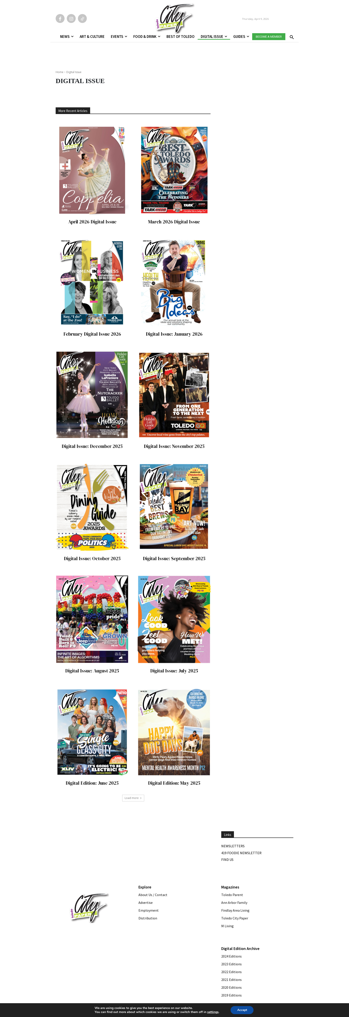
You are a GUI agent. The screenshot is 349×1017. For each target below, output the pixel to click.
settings (212, 1012)
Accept (242, 1010)
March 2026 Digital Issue (174, 222)
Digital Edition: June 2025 (92, 783)
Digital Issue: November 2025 (174, 446)
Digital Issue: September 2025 (174, 558)
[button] (291, 36)
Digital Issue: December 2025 (92, 446)
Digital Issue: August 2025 (92, 671)
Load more (133, 798)
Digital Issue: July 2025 (174, 671)
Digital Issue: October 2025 (92, 558)
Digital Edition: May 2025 (174, 783)
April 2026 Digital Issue (92, 222)
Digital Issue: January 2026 (174, 334)
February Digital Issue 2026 (92, 334)
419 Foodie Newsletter (241, 853)
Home (59, 72)
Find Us (227, 859)
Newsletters (233, 846)
